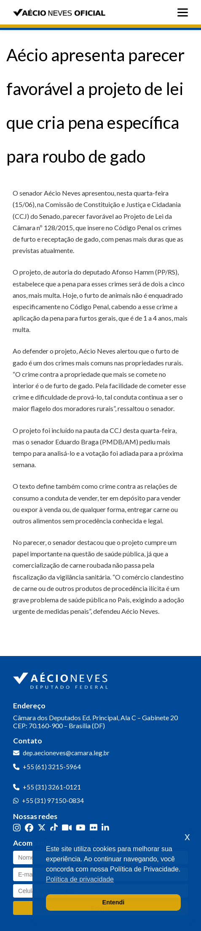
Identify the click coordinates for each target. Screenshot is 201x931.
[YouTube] (81, 827)
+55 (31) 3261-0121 (52, 787)
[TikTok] (54, 827)
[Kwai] (67, 827)
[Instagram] (17, 827)
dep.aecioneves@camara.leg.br (66, 753)
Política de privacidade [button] (80, 879)
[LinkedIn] (105, 827)
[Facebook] (29, 827)
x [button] (187, 837)
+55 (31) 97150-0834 (53, 800)
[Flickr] (93, 827)
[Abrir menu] (185, 12)
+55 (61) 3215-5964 (52, 766)
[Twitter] (42, 827)
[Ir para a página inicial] (61, 679)
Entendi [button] (113, 902)
